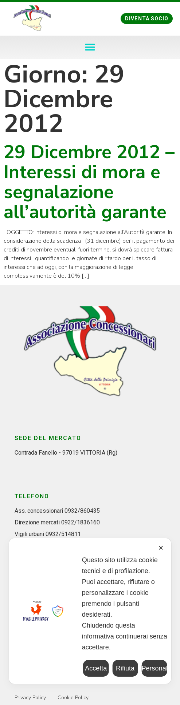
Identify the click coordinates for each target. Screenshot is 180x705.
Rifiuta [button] (125, 668)
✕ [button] (161, 548)
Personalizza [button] (154, 668)
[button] (147, 18)
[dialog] (90, 611)
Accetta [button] (96, 668)
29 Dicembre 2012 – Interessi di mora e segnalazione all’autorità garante (89, 182)
